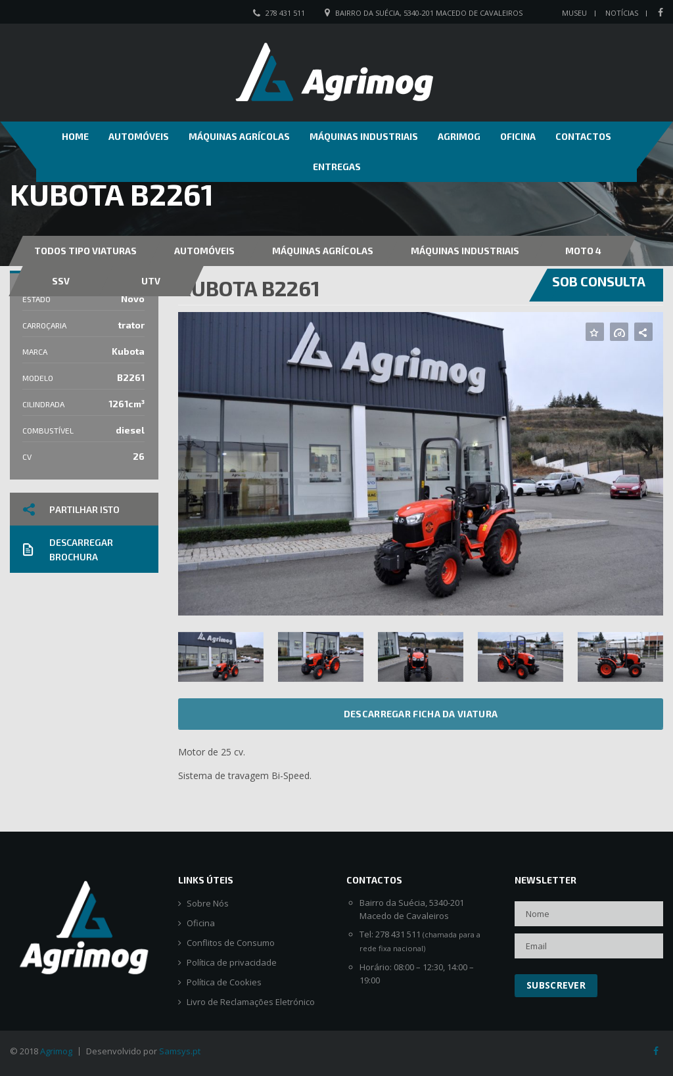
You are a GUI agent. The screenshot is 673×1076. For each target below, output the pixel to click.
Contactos (583, 136)
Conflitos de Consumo (231, 943)
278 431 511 (285, 13)
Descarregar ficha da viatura (421, 713)
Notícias (621, 13)
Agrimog (459, 136)
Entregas (337, 166)
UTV (150, 280)
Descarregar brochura (68, 549)
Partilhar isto (71, 509)
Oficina (518, 136)
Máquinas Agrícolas (239, 136)
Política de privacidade (232, 962)
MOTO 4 (583, 250)
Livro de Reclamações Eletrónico (251, 1002)
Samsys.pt (179, 1051)
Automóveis (138, 136)
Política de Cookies (224, 982)
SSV (61, 280)
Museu (574, 13)
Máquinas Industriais (364, 136)
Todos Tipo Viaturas (85, 250)
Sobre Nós (208, 903)
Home (75, 136)
